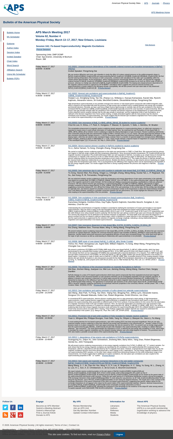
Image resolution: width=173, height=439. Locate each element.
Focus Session (43, 49)
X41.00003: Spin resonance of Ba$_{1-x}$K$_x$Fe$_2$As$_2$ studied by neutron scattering (106, 123)
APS (146, 3)
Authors (113, 408)
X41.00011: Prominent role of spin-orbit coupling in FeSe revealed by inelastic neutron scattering (108, 316)
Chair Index (12, 61)
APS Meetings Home (160, 12)
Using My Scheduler (16, 74)
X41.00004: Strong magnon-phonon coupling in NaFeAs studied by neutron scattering (103, 146)
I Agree (119, 434)
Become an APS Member (48, 406)
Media (113, 413)
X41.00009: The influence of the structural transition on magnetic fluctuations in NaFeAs (104, 267)
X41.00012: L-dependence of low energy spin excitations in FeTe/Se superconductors (103, 337)
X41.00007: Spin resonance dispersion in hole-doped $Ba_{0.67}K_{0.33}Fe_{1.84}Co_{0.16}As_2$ (109, 225)
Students (114, 415)
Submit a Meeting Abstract (48, 408)
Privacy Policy (103, 434)
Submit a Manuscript (45, 410)
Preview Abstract (104, 88)
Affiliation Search (15, 70)
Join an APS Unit (81, 408)
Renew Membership (82, 406)
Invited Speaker (14, 57)
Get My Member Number (84, 410)
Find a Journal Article (46, 413)
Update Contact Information (86, 413)
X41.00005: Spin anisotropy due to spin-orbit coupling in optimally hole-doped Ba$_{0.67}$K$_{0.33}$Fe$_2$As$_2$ (116, 171)
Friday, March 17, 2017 (45, 67)
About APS (142, 401)
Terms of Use (61, 425)
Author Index (13, 48)
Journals (155, 3)
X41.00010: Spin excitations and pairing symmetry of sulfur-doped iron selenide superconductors (108, 290)
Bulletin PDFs (13, 78)
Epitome (11, 43)
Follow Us (7, 401)
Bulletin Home (13, 32)
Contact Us (74, 425)
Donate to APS (43, 415)
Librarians (114, 406)
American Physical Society (22, 425)
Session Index (13, 52)
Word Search (13, 65)
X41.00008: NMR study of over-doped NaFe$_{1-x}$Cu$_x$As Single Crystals (100, 241)
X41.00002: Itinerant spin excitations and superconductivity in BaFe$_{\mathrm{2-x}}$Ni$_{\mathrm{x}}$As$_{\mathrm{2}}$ (101, 94)
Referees (114, 410)
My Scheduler (13, 37)
